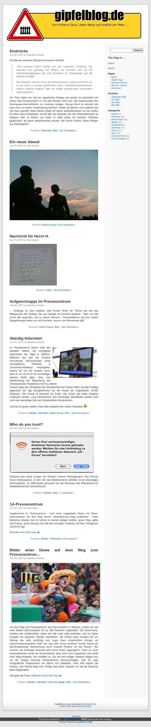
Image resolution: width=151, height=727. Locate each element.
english (111, 63)
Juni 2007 (115, 102)
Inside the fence (118, 136)
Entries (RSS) (65, 706)
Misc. (55, 130)
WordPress (91, 704)
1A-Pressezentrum (26, 504)
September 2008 (118, 97)
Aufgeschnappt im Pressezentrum (40, 301)
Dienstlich (43, 413)
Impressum (116, 88)
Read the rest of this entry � (25, 532)
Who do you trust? (26, 424)
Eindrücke (19, 51)
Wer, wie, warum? (119, 85)
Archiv (114, 77)
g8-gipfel (76, 716)
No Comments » (68, 130)
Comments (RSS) (83, 706)
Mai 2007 (115, 105)
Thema (114, 130)
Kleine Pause (50, 225)
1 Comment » (67, 493)
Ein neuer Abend (25, 142)
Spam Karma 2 (73, 719)
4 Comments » (69, 538)
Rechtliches (116, 125)
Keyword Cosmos (119, 83)
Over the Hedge (56, 682)
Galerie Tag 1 (117, 80)
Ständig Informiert (26, 338)
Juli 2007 (115, 100)
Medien (33, 413)
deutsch (111, 68)
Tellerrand (46, 130)
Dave (62, 719)
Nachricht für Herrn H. (29, 236)
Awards (114, 114)
